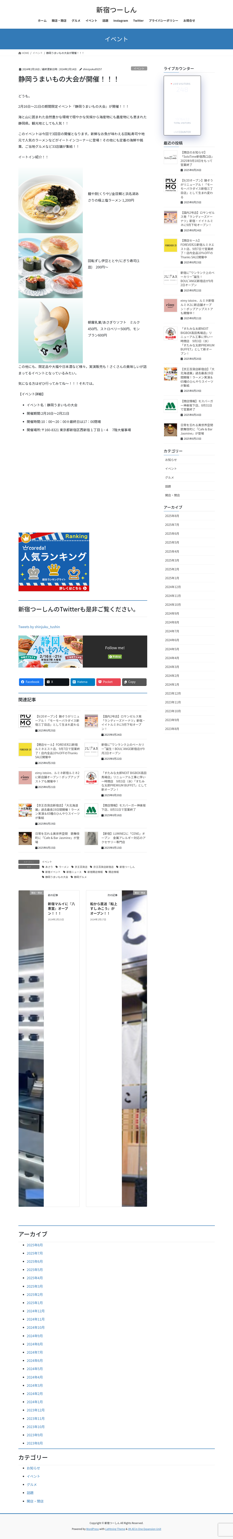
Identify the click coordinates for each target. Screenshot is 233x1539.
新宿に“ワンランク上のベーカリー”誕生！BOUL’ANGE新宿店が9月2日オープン (198, 279)
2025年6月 (172, 533)
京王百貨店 (81, 866)
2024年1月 (172, 684)
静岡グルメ (80, 877)
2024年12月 (173, 587)
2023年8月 (172, 729)
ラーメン (64, 866)
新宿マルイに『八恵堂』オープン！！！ (61, 908)
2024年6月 (172, 640)
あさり (49, 866)
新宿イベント (53, 872)
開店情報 (114, 872)
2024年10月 (173, 604)
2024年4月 (172, 658)
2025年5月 (172, 542)
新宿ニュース (74, 872)
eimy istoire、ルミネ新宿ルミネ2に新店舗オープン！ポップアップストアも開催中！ (57, 777)
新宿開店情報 (95, 872)
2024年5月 (172, 649)
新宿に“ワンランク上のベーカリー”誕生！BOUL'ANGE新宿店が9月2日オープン (122, 748)
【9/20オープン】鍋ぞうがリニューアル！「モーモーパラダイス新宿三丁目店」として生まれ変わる (57, 720)
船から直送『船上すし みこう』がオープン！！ (103, 908)
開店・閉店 (172, 495)
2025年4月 (172, 551)
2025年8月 (172, 516)
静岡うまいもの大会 (56, 877)
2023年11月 (173, 702)
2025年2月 (172, 569)
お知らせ (171, 460)
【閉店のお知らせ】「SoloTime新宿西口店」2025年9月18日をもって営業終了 (197, 158)
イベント (139, 68)
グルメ (169, 477)
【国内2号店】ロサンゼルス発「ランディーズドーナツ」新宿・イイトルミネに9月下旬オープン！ (123, 722)
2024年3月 (172, 667)
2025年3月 (172, 560)
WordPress (92, 1529)
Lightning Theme (115, 1529)
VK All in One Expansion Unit (144, 1529)
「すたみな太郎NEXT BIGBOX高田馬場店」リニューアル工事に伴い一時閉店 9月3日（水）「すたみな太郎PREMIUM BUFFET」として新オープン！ (124, 781)
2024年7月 (172, 631)
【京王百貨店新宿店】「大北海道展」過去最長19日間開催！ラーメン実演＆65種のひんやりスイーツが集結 (57, 811)
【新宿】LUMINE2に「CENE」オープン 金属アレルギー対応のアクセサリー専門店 (123, 837)
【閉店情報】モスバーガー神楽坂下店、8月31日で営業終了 (123, 807)
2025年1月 (172, 578)
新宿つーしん (127, 866)
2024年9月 (172, 613)
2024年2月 (172, 675)
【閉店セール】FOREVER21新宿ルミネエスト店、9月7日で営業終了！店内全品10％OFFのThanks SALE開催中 (57, 750)
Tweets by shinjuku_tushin (39, 626)
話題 (168, 486)
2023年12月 (173, 693)
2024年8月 (172, 622)
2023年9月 (172, 720)
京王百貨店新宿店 (103, 866)
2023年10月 (173, 711)
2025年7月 (172, 524)
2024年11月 (173, 596)
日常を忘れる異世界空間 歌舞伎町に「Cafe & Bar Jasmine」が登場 (57, 837)
